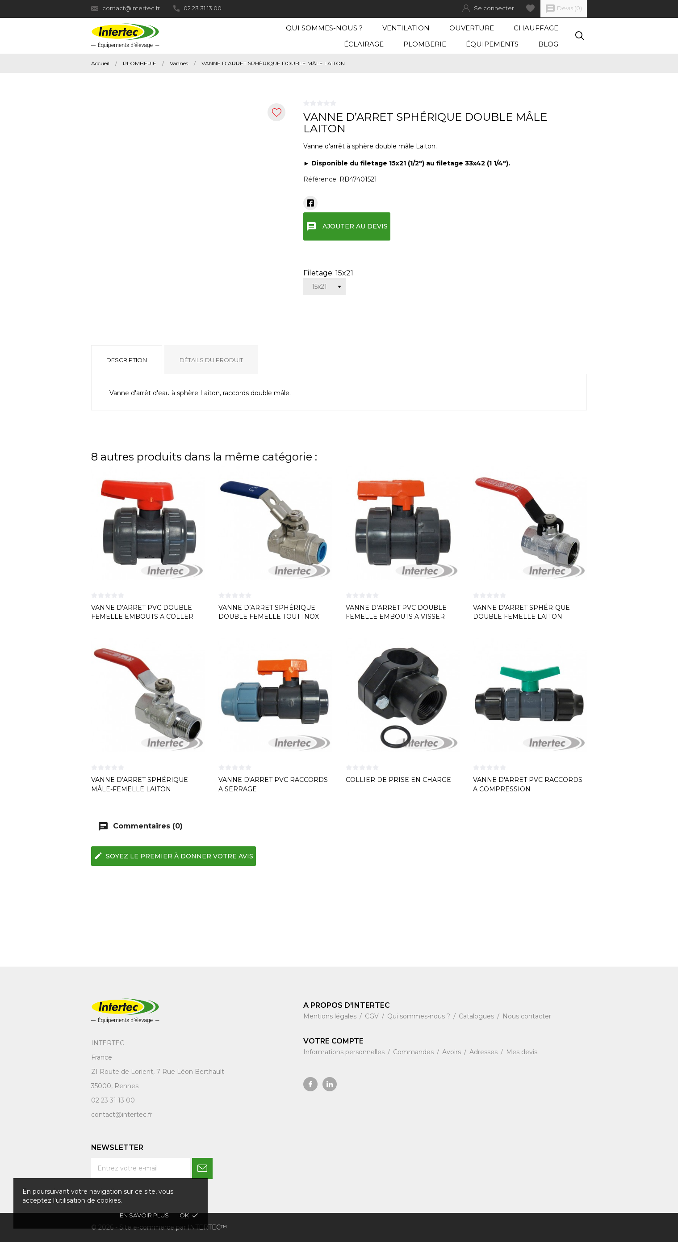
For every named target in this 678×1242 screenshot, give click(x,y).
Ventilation (406, 28)
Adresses (484, 1052)
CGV (373, 1016)
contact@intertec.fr (125, 8)
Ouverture (471, 28)
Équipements (492, 44)
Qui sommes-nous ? (324, 28)
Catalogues (477, 1016)
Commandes (414, 1052)
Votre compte (333, 1041)
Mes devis (521, 1052)
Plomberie (424, 44)
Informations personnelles (344, 1052)
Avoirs (452, 1052)
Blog (548, 44)
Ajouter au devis (347, 226)
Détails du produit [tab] (211, 359)
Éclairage (364, 44)
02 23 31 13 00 (197, 8)
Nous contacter (526, 1016)
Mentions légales (330, 1016)
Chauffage (536, 28)
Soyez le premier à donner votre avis (173, 855)
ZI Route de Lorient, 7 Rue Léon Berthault (157, 1072)
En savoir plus (144, 1215)
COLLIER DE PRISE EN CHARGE (398, 780)
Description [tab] (126, 359)
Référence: (320, 179)
